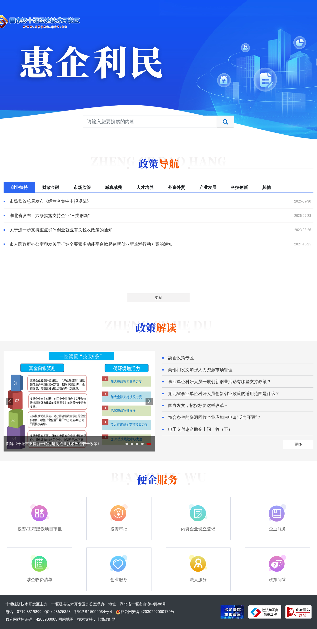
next (149, 401)
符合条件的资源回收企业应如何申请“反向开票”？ (214, 417)
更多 (158, 297)
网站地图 (66, 619)
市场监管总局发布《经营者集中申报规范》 (50, 201)
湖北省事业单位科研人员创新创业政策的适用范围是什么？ (224, 393)
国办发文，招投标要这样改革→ (198, 405)
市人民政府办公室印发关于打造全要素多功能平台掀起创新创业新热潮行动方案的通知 (91, 244)
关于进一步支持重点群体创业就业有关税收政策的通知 (61, 229)
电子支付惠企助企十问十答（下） (200, 429)
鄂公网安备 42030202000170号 (145, 611)
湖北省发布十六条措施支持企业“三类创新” (50, 215)
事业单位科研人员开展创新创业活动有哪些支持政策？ (219, 381)
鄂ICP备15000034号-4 (93, 611)
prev (9, 401)
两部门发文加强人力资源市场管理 (200, 369)
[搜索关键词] (158, 121)
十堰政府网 (106, 619)
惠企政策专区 (181, 357)
